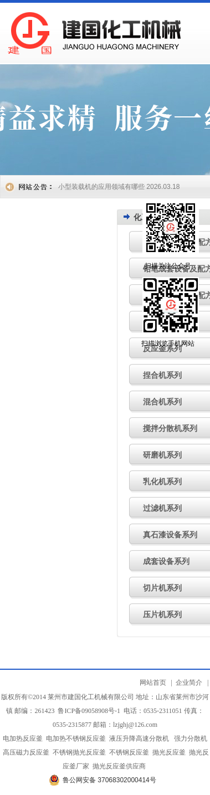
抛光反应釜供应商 (119, 766)
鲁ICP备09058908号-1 (89, 711)
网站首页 (153, 682)
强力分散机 (190, 738)
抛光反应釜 (169, 752)
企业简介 (189, 682)
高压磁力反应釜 (26, 752)
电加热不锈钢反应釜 (76, 738)
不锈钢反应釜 (129, 752)
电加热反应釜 (23, 738)
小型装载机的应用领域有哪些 (101, 187)
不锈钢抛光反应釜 (79, 752)
